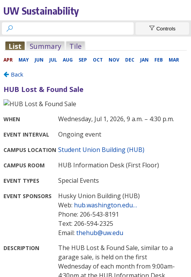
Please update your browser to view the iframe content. (95, 46)
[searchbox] (75, 28)
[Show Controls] (162, 28)
